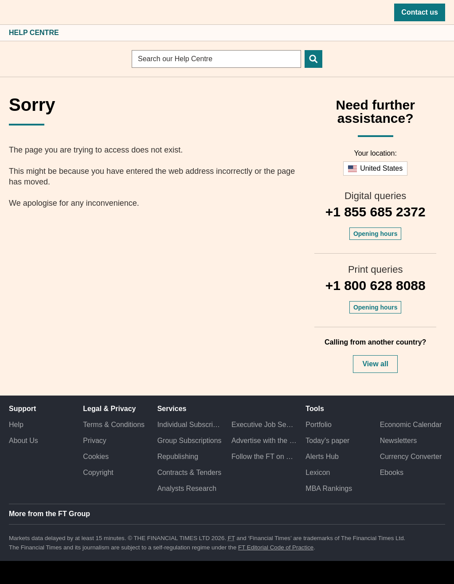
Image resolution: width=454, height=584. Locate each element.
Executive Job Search (264, 424)
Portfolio (318, 424)
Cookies (96, 456)
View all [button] (375, 364)
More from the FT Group (49, 513)
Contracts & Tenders (189, 472)
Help (16, 424)
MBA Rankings (328, 488)
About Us (23, 440)
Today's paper (327, 440)
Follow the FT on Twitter (264, 456)
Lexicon (317, 472)
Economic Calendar (411, 424)
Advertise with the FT (264, 440)
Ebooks (391, 472)
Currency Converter (411, 456)
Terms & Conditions (114, 424)
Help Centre (34, 32)
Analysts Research (186, 488)
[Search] (313, 59)
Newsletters (398, 440)
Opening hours (375, 233)
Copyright (98, 472)
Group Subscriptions (189, 440)
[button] (13, 12)
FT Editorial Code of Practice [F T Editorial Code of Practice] (275, 547)
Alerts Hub (322, 456)
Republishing (178, 456)
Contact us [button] (419, 12)
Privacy (94, 440)
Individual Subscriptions (190, 424)
